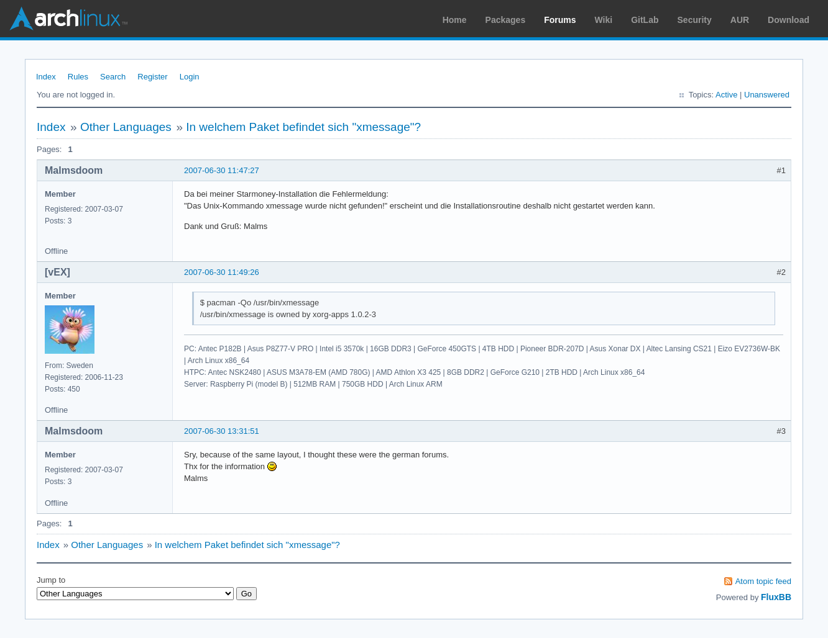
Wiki (604, 20)
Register (152, 76)
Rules (78, 76)
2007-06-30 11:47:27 (221, 170)
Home (455, 20)
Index (46, 76)
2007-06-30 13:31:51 (221, 431)
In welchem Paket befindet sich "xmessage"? (303, 126)
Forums (560, 20)
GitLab (644, 20)
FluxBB (776, 597)
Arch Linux (68, 18)
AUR (739, 20)
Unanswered (766, 94)
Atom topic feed (763, 581)
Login (190, 76)
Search (113, 76)
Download (788, 20)
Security (695, 20)
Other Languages (126, 126)
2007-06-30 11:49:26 (221, 272)
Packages (505, 20)
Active (726, 94)
